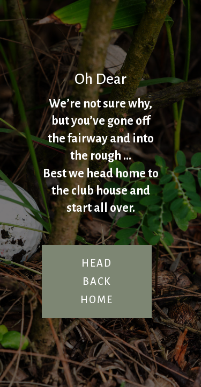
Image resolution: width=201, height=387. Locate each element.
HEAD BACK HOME (96, 281)
